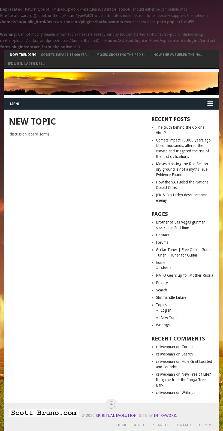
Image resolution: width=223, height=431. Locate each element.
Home (121, 425)
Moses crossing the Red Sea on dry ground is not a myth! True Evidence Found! (182, 169)
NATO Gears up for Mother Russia (184, 275)
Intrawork (165, 415)
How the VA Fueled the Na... (178, 55)
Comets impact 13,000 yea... (65, 55)
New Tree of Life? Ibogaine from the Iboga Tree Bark (183, 379)
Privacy (162, 283)
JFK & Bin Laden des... (26, 64)
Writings (163, 325)
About (166, 268)
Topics (161, 305)
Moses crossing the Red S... (121, 55)
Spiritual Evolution (116, 415)
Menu (15, 104)
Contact (162, 235)
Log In (166, 310)
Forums (162, 242)
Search (161, 290)
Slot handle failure (171, 297)
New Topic (169, 317)
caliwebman (165, 347)
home (160, 262)
